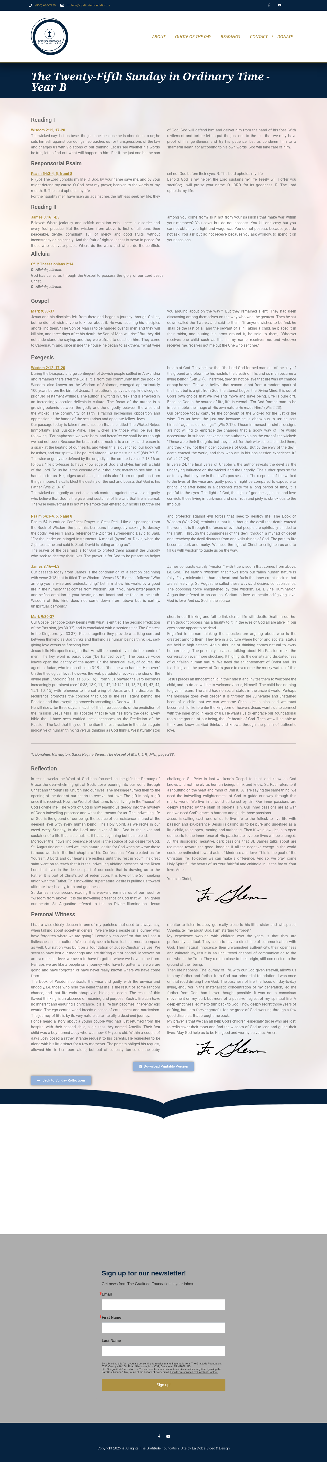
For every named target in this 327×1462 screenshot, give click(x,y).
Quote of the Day (193, 36)
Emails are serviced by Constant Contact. (194, 1372)
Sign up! (163, 1385)
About (158, 36)
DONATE (285, 36)
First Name (111, 1317)
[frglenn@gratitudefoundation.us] (62, 5)
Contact (259, 36)
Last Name (111, 1341)
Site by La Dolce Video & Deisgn (205, 1448)
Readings (230, 36)
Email (107, 1294)
